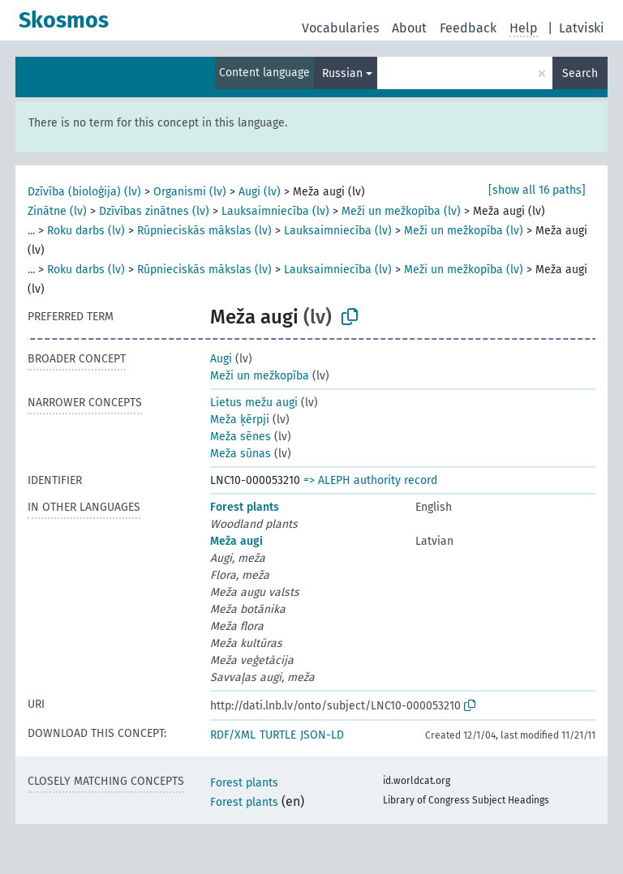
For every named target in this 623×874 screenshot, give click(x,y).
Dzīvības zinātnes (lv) (154, 211)
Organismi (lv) (189, 192)
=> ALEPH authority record (370, 480)
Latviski (581, 28)
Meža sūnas (240, 454)
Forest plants (244, 507)
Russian (342, 73)
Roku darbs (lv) (86, 231)
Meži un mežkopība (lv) (401, 211)
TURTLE (278, 735)
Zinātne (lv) (57, 211)
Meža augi (236, 541)
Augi (221, 359)
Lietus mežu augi (254, 402)
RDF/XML (233, 735)
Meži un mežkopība (259, 376)
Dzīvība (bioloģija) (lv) (84, 192)
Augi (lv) (259, 192)
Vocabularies (340, 28)
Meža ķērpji (239, 419)
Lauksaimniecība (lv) (275, 211)
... (31, 231)
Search (580, 73)
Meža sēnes (240, 436)
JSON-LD (322, 735)
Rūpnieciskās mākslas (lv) (204, 231)
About (409, 28)
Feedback (468, 28)
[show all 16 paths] (537, 190)
